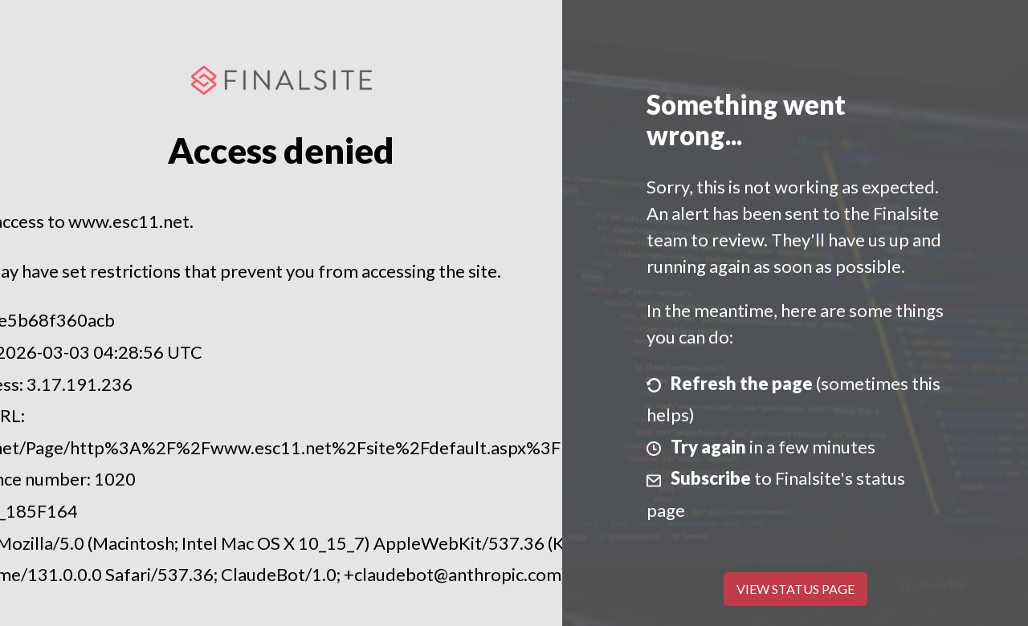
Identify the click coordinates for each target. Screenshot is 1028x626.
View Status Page (795, 588)
